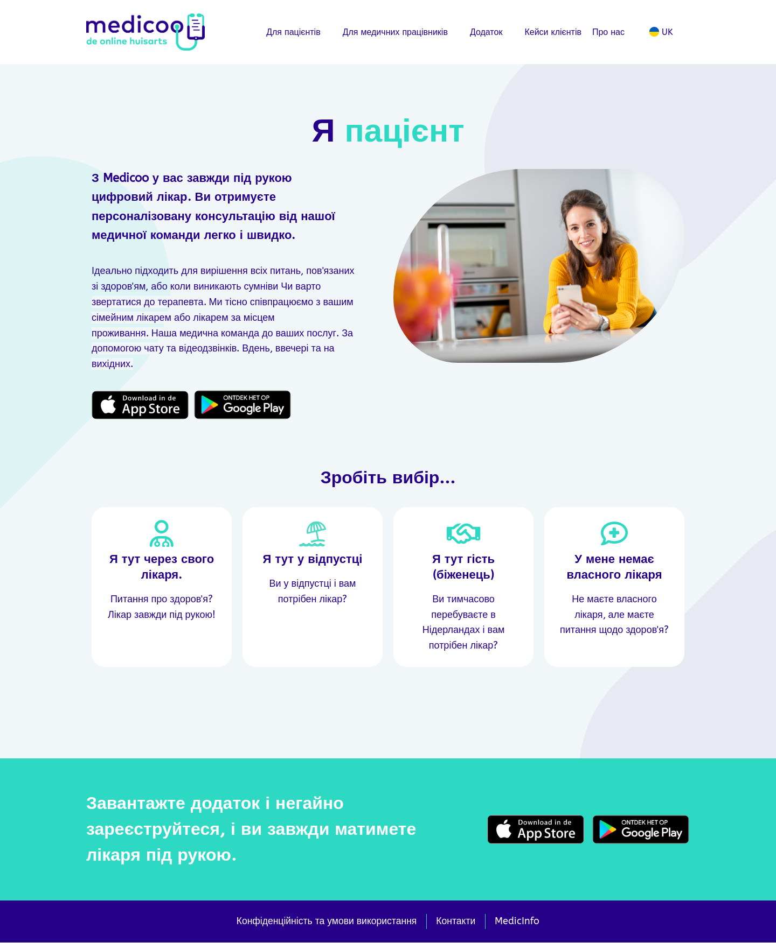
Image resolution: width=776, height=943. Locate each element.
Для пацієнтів (299, 32)
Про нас (614, 32)
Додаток (492, 32)
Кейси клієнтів (552, 32)
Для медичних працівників (401, 32)
